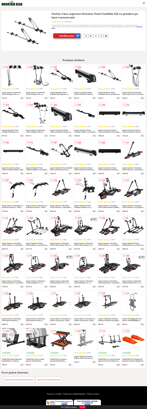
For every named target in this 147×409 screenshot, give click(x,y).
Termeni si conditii (54, 394)
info (22, 98)
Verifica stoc (69, 35)
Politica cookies (93, 394)
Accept (82, 407)
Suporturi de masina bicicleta (48, 379)
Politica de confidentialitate (74, 394)
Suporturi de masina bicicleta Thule (18, 379)
